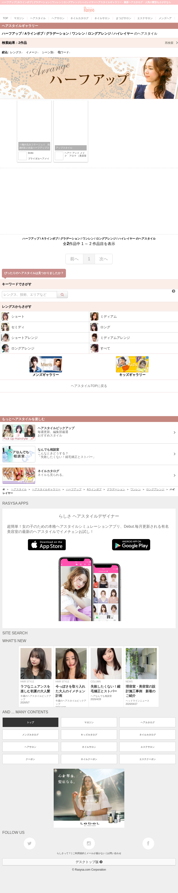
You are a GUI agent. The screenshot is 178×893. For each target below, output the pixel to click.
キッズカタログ (89, 734)
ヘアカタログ (148, 722)
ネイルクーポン (89, 759)
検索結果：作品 (90, 43)
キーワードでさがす (17, 284)
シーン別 (48, 52)
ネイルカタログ (147, 734)
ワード (64, 52)
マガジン (89, 722)
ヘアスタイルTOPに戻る (89, 386)
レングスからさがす (17, 306)
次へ (103, 259)
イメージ (32, 52)
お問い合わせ (114, 853)
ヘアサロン (30, 747)
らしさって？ (64, 853)
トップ (30, 722)
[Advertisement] (89, 201)
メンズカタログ (30, 734)
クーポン (30, 759)
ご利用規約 (79, 853)
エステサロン (148, 747)
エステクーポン (147, 759)
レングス (16, 52)
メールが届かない (95, 853)
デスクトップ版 (89, 862)
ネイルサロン (89, 747)
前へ (74, 259)
